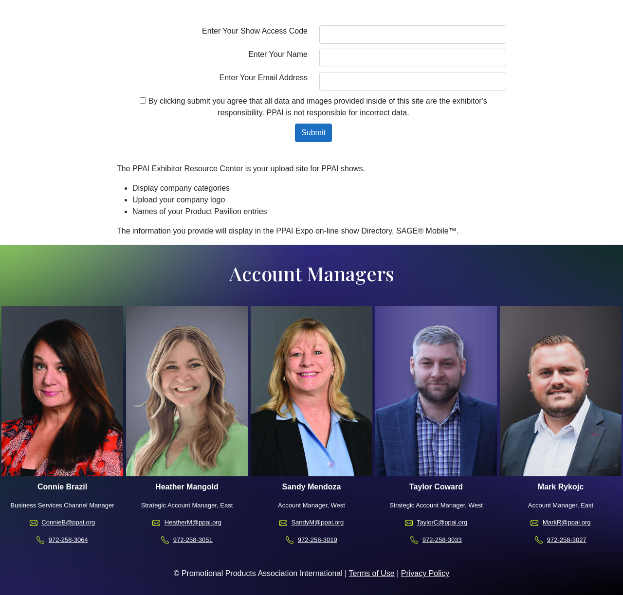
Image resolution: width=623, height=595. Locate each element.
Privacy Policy (425, 573)
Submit (313, 132)
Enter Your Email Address (264, 77)
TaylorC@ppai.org (442, 522)
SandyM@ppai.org (317, 522)
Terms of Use (371, 573)
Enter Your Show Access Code (255, 31)
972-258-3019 (317, 539)
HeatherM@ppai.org (193, 522)
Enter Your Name (278, 54)
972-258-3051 (193, 539)
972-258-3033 (442, 539)
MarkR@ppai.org (566, 522)
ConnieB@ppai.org (68, 522)
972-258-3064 (68, 539)
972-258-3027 (566, 539)
